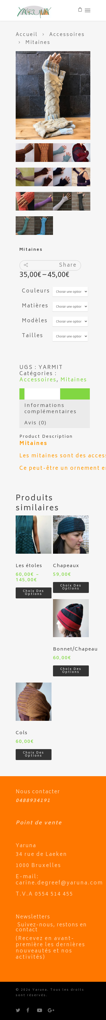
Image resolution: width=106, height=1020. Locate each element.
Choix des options (33, 593)
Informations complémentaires (50, 408)
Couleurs (36, 291)
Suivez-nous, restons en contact (51, 928)
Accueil (27, 35)
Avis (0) (35, 422)
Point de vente (39, 823)
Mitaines (73, 380)
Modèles (35, 321)
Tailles (32, 336)
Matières (35, 306)
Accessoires (67, 35)
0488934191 (33, 801)
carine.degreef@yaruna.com (59, 883)
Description (42, 394)
